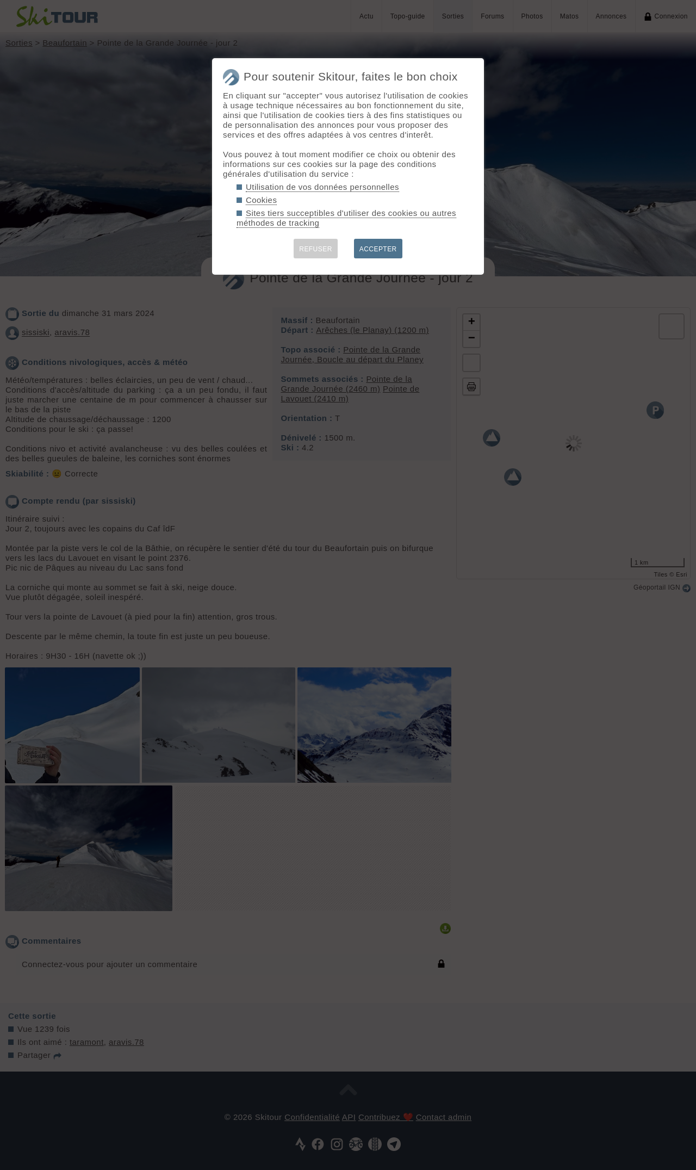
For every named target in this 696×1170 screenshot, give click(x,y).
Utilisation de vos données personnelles (322, 186)
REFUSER (315, 249)
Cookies (261, 200)
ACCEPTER (378, 249)
